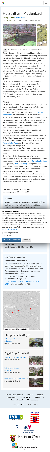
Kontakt (40, 395)
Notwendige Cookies (10, 233)
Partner (30, 395)
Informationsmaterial (14, 395)
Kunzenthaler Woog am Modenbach (16, 379)
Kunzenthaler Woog (10, 143)
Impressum (11, 397)
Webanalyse (7, 235)
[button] (5, 50)
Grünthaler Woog (20, 163)
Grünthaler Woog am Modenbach (15, 357)
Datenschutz (25, 397)
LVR (22, 404)
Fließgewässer (19, 18)
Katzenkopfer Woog (39, 161)
